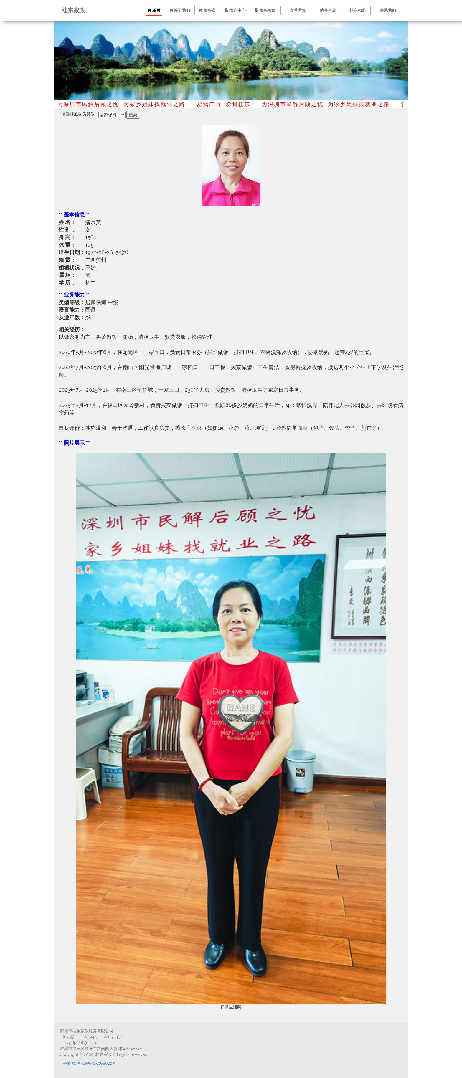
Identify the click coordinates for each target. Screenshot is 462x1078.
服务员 (207, 10)
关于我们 (180, 10)
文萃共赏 (296, 10)
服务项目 (266, 10)
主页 (154, 10)
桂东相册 (356, 10)
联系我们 (386, 10)
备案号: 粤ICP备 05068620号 (89, 1063)
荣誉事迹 (326, 10)
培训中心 (236, 10)
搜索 (133, 115)
